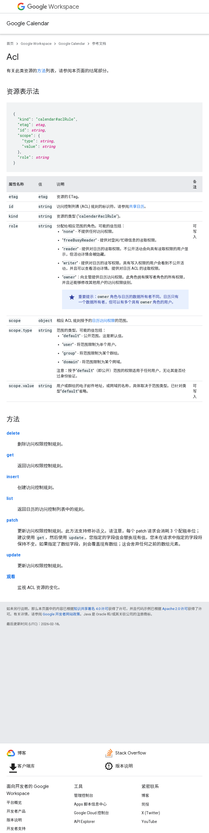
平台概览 (14, 802)
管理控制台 (83, 795)
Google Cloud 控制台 (91, 813)
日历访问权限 (103, 320)
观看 (11, 576)
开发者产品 (16, 811)
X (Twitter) (151, 813)
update (14, 555)
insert (13, 476)
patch (12, 520)
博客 (145, 795)
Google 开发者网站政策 (61, 614)
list (10, 498)
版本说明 (14, 820)
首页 (10, 44)
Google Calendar (28, 23)
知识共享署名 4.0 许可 (91, 609)
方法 (41, 70)
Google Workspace (36, 44)
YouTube (149, 821)
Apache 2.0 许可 (175, 609)
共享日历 (136, 206)
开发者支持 (16, 828)
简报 (145, 804)
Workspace (53, 6)
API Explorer (84, 821)
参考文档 (99, 44)
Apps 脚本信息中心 (90, 804)
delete (13, 433)
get (10, 455)
